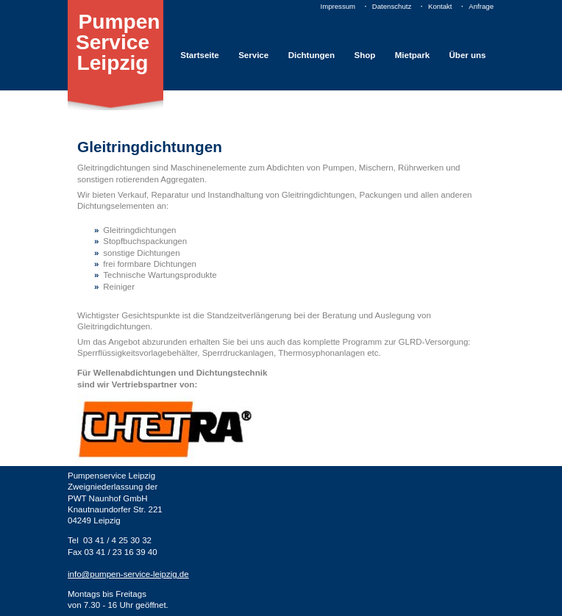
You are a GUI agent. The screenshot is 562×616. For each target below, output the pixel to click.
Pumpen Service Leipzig (118, 43)
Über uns (467, 55)
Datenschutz (391, 6)
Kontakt (440, 6)
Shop (364, 55)
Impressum (338, 6)
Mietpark (412, 55)
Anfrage (481, 6)
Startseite (199, 55)
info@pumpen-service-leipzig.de (128, 574)
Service (253, 55)
